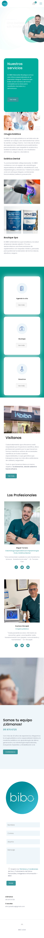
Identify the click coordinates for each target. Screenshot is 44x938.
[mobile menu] (41, 4)
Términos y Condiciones (28, 869)
